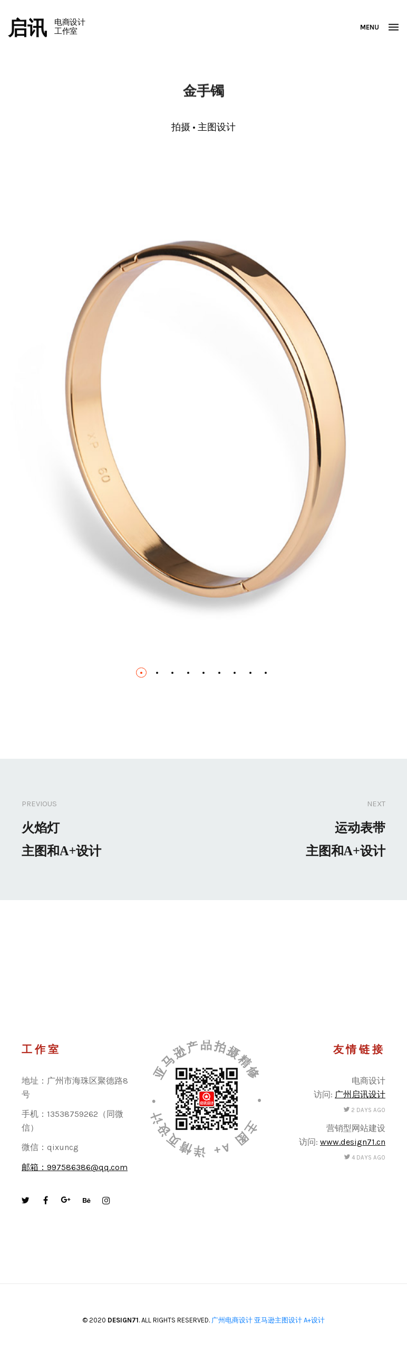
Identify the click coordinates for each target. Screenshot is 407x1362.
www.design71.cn (352, 1142)
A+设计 (314, 1320)
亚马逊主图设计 (278, 1320)
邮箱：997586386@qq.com (75, 1167)
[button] (141, 673)
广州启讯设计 (360, 1094)
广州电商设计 (232, 1320)
